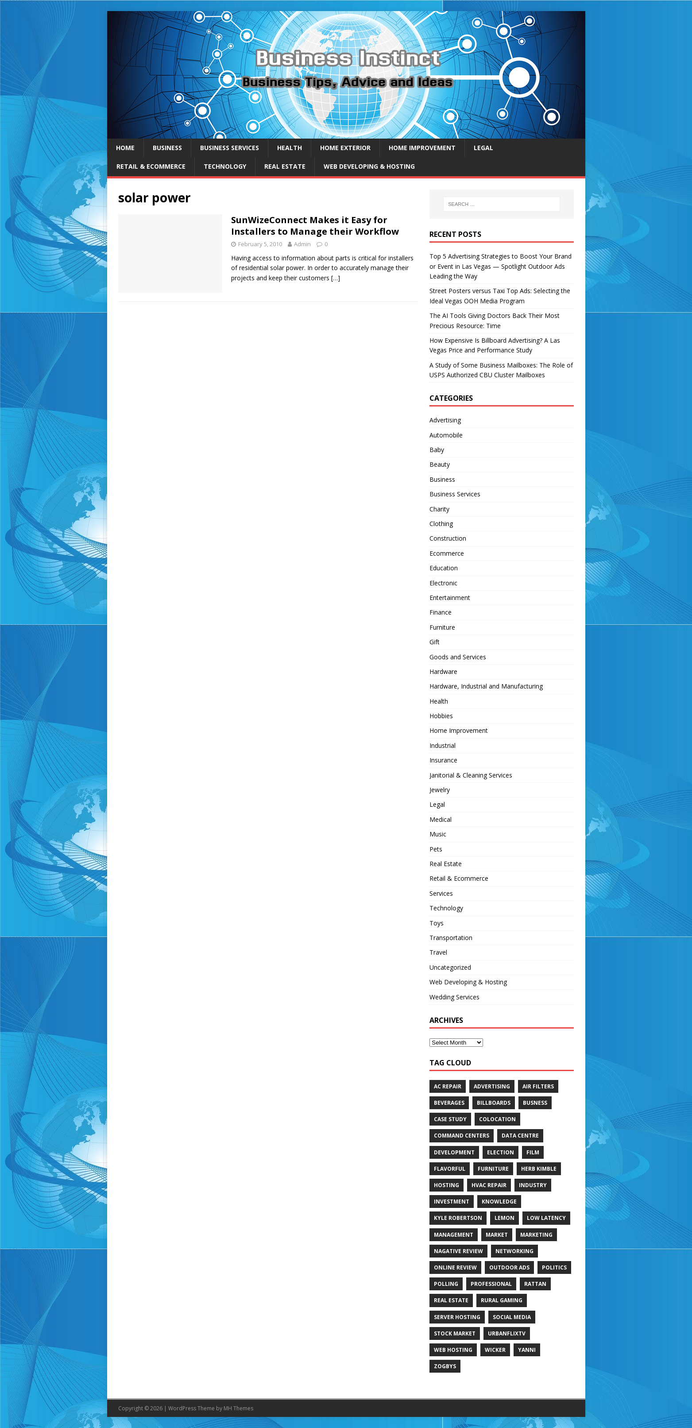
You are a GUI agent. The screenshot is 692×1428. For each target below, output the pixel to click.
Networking (514, 1251)
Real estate (451, 1300)
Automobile (446, 435)
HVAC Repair (489, 1185)
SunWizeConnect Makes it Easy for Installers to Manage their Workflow (315, 225)
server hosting (457, 1317)
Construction (447, 538)
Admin (302, 244)
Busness (535, 1103)
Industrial (442, 745)
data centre (520, 1135)
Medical (440, 819)
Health (289, 147)
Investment (451, 1201)
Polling (446, 1284)
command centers (461, 1135)
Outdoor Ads (509, 1267)
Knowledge (499, 1201)
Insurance (443, 760)
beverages (449, 1103)
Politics (554, 1267)
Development (454, 1152)
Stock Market (455, 1333)
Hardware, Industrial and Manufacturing (486, 686)
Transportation (450, 937)
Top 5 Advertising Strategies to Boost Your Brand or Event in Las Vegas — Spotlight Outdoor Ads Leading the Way (500, 266)
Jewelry (439, 790)
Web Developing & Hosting (369, 166)
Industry (533, 1185)
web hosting (453, 1350)
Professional (491, 1284)
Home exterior (345, 147)
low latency (546, 1218)
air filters (538, 1086)
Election (500, 1152)
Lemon (504, 1218)
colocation (497, 1119)
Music (437, 834)
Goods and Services (457, 657)
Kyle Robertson (458, 1218)
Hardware (443, 671)
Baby (436, 449)
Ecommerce (446, 553)
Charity (439, 509)
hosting (446, 1185)
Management (453, 1234)
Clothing (441, 523)
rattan (535, 1284)
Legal (483, 147)
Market (497, 1234)
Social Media (512, 1317)
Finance (440, 612)
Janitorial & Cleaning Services (470, 775)
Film (532, 1152)
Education (443, 568)
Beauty (439, 464)
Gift (434, 642)
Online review (455, 1267)
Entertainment (449, 597)
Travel (438, 952)
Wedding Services (454, 997)
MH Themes (238, 1408)
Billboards (493, 1103)
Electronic (443, 583)
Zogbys (445, 1366)
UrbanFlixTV (507, 1333)
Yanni (527, 1350)
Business (167, 147)
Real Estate (284, 166)
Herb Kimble (539, 1169)
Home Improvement (422, 147)
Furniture (442, 627)
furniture (493, 1169)
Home (125, 147)
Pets (435, 849)
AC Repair (447, 1086)
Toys (436, 923)
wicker (495, 1350)
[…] (335, 278)
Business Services (229, 147)
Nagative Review (458, 1251)
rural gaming (501, 1300)
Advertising (445, 420)
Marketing (536, 1234)
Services (441, 893)
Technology (225, 166)
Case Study (450, 1119)
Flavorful (449, 1169)
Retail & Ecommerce (151, 166)
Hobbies (441, 716)
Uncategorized (450, 967)
